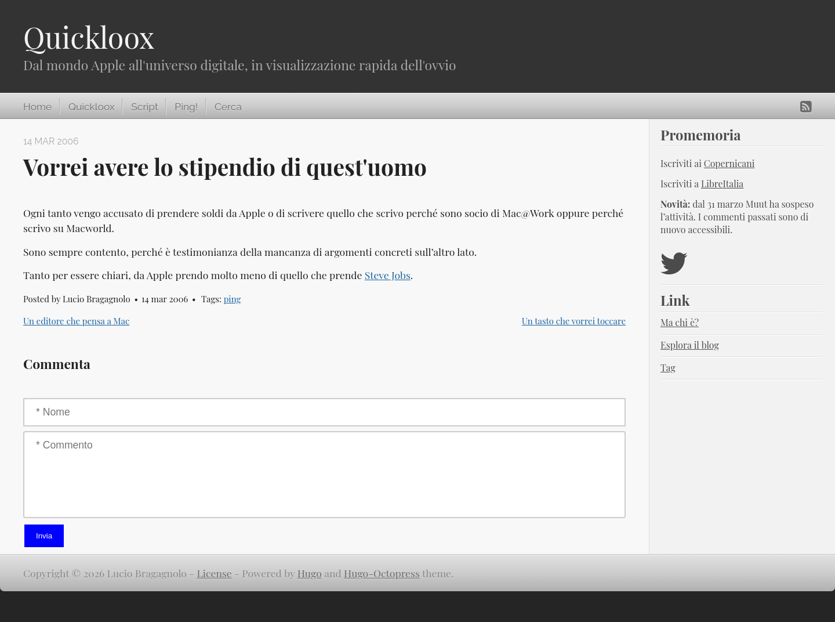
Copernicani (729, 163)
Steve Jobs (388, 274)
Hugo (309, 573)
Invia (44, 535)
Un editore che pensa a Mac (76, 321)
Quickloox (88, 36)
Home (37, 107)
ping (232, 299)
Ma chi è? (679, 322)
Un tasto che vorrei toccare (574, 321)
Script (144, 107)
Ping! (186, 107)
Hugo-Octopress (382, 573)
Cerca (228, 107)
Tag (668, 367)
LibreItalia (722, 184)
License (214, 573)
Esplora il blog (689, 345)
